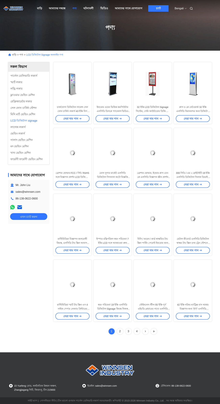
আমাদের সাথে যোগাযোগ (128, 8)
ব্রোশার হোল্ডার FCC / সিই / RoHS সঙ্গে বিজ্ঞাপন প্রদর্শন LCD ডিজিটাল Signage (72, 177)
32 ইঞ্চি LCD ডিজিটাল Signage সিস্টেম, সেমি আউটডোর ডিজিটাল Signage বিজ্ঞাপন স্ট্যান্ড (153, 111)
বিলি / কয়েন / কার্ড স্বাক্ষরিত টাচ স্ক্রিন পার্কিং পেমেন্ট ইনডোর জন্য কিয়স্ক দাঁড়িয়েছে (152, 242)
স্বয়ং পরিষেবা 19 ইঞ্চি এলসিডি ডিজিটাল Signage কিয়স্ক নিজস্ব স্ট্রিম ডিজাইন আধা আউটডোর (112, 308)
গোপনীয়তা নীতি (48, 400)
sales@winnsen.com (28, 191)
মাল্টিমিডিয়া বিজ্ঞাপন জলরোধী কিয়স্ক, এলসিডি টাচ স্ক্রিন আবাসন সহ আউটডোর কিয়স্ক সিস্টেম (72, 242)
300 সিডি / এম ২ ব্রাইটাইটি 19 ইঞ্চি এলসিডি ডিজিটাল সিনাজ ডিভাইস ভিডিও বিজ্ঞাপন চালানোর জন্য (193, 177)
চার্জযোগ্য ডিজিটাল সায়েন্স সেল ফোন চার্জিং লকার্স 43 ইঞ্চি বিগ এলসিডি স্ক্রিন (72, 111)
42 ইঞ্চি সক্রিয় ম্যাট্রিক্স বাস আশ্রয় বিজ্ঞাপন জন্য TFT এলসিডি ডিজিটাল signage (193, 308)
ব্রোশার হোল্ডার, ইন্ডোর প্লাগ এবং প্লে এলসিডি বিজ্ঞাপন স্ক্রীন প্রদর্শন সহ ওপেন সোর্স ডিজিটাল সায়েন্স (152, 177)
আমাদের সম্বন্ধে (57, 8)
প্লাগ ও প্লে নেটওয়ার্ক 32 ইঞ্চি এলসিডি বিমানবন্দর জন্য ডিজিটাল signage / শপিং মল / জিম (193, 111)
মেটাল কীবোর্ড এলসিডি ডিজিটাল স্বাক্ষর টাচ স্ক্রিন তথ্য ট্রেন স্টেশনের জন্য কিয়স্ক (193, 242)
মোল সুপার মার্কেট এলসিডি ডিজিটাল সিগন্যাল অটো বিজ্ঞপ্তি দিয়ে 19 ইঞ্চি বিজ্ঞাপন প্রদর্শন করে (112, 177)
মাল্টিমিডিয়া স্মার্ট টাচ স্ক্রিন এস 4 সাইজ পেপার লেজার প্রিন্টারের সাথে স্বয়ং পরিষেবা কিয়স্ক (72, 308)
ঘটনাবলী (88, 8)
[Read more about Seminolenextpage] (145, 331)
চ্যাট (158, 8)
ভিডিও (104, 8)
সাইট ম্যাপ (32, 400)
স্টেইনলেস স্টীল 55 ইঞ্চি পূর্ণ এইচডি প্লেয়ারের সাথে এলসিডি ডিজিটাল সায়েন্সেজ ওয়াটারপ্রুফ (152, 308)
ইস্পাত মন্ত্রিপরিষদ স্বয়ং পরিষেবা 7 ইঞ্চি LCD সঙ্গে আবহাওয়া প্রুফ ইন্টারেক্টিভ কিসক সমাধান (112, 242)
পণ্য (74, 8)
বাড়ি (39, 8)
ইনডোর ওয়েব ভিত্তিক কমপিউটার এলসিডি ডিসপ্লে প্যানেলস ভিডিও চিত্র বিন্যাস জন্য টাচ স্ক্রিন (112, 111)
